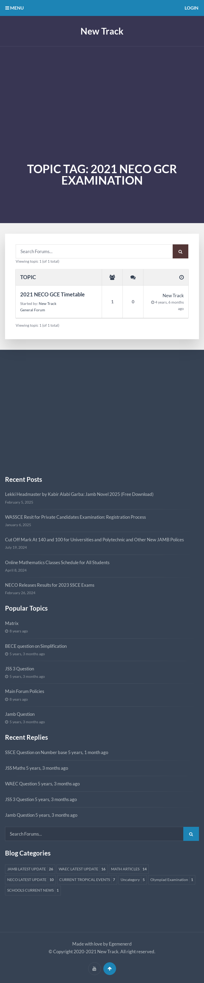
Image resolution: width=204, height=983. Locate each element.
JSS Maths (15, 768)
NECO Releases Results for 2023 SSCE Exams (49, 585)
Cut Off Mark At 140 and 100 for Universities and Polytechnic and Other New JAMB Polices (94, 539)
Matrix (12, 623)
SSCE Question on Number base (36, 752)
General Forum (32, 310)
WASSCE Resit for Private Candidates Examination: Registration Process (75, 517)
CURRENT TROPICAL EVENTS (87, 880)
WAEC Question (21, 783)
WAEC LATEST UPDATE (82, 869)
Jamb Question (20, 714)
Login (191, 8)
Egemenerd (120, 944)
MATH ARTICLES (129, 869)
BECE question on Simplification (36, 646)
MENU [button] (14, 8)
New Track (102, 31)
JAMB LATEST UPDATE (30, 869)
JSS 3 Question (19, 668)
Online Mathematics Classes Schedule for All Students (57, 562)
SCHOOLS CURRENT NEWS (33, 890)
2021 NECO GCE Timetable (52, 294)
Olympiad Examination (171, 880)
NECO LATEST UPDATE (30, 880)
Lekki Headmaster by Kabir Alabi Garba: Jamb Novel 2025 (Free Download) (79, 494)
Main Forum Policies (24, 691)
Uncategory (133, 880)
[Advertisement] (102, 86)
